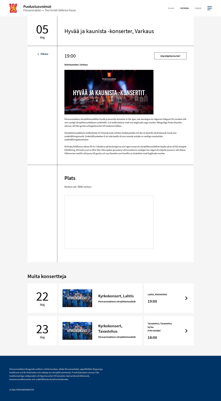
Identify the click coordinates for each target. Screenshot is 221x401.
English (198, 8)
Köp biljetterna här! (170, 55)
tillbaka (42, 53)
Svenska (184, 8)
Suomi (171, 8)
